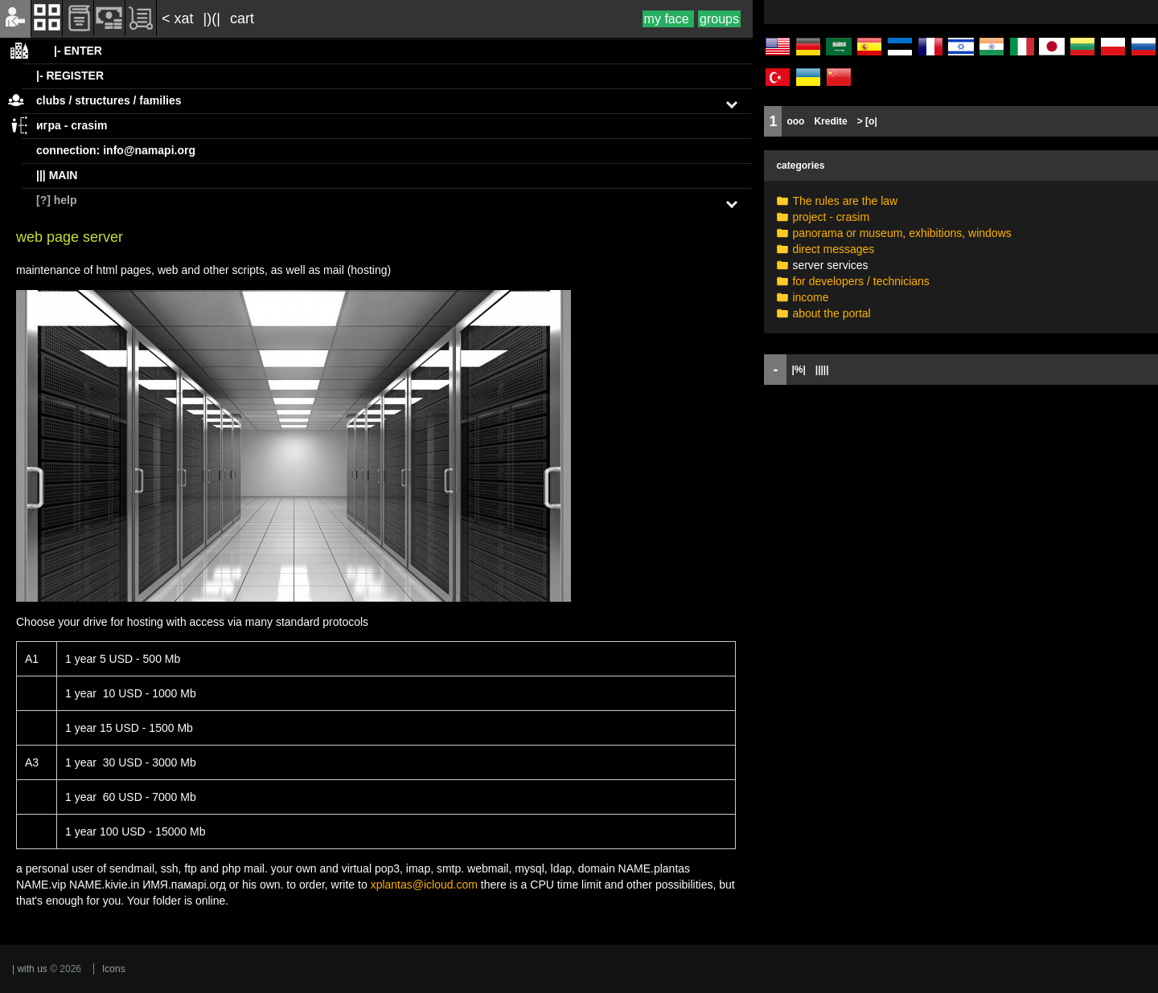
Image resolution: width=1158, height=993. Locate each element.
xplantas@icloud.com (424, 884)
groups (719, 19)
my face (668, 19)
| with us (29, 969)
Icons (113, 969)
